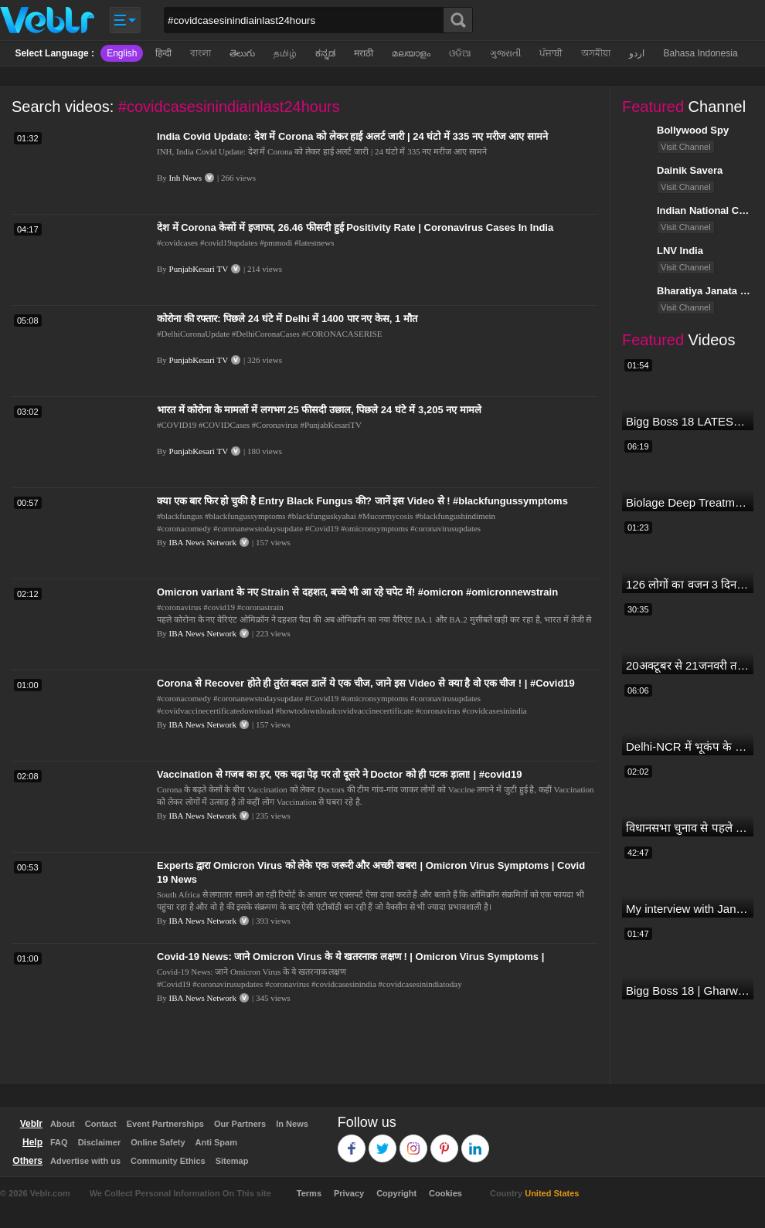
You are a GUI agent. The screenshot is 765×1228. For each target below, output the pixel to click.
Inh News (185, 177)
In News (292, 1123)
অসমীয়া (595, 53)
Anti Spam (216, 1142)
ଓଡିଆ (460, 53)
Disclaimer (99, 1142)
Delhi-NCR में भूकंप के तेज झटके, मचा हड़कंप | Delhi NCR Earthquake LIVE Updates (688, 746)
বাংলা (200, 53)
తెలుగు (242, 53)
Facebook (352, 1141)
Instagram (413, 1141)
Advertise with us (85, 1160)
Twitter (382, 1141)
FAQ (59, 1142)
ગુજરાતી (505, 53)
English (122, 53)
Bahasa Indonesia (700, 53)
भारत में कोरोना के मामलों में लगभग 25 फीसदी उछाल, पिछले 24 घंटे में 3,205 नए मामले (319, 410)
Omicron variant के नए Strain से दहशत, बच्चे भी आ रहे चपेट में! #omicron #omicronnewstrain (357, 592)
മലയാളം (411, 53)
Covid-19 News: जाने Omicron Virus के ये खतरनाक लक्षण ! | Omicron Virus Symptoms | (350, 956)
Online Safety (158, 1142)
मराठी (363, 53)
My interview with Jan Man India (688, 908)
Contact (101, 1123)
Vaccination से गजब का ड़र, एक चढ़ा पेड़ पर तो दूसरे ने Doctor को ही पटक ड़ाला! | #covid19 (339, 774)
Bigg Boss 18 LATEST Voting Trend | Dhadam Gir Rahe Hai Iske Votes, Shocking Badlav (688, 421)
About (62, 1123)
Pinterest (444, 1141)
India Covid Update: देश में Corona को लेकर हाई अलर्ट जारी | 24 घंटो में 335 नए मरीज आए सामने (352, 136)
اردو (636, 53)
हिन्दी (163, 53)
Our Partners (240, 1123)
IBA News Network (202, 542)
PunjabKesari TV (198, 268)
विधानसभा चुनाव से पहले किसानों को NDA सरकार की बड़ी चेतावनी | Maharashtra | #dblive (688, 827)
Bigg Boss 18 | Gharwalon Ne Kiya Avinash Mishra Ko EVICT (688, 990)
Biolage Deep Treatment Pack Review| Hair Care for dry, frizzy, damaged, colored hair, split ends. (688, 502)
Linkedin (475, 1141)
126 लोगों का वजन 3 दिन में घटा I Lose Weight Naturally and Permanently (688, 584)
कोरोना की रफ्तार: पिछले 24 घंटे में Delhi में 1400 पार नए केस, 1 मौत (287, 318)
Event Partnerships (165, 1123)
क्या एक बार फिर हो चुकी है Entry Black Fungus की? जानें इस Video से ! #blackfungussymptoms (362, 501)
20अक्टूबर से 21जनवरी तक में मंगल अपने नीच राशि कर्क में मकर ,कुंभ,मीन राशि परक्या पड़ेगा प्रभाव (688, 665)
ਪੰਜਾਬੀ (551, 53)
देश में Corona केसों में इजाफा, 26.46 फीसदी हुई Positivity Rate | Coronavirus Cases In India (355, 227)
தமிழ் (285, 53)
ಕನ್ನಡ (325, 53)
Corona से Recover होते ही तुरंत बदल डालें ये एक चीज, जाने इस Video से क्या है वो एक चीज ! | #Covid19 (366, 683)
